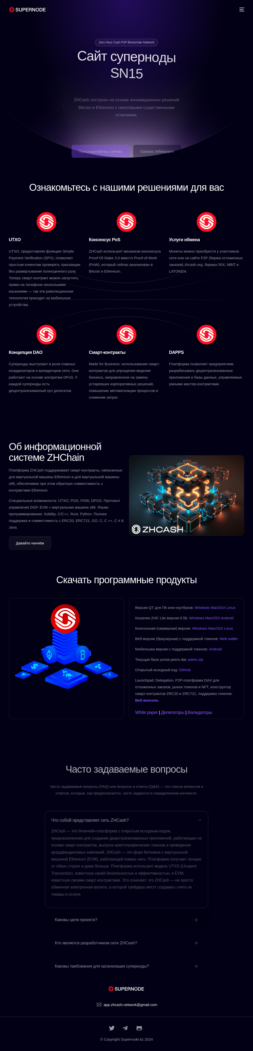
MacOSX (218, 607)
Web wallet (229, 639)
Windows (202, 607)
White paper (146, 712)
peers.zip (195, 659)
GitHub (185, 670)
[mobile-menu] (239, 9)
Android (227, 618)
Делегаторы (172, 712)
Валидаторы (200, 712)
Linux (231, 607)
